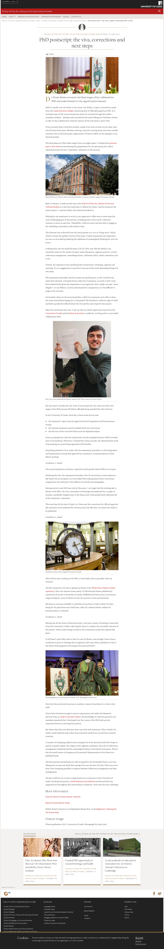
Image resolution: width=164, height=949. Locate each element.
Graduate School (49, 909)
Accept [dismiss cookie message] (139, 937)
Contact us (76, 16)
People (66, 16)
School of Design (9, 909)
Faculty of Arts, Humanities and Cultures (18, 21)
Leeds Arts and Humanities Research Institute (58, 912)
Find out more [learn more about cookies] (140, 944)
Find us (127, 915)
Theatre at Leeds (49, 920)
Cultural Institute (49, 915)
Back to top (7, 887)
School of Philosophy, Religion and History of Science (20, 931)
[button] (159, 11)
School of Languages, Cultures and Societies (18, 920)
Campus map (129, 912)
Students (87, 918)
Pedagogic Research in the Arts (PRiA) (56, 917)
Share (51, 54)
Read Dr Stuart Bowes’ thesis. (58, 802)
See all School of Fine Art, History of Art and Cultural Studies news (106, 834)
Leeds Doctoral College (63, 110)
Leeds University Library (70, 716)
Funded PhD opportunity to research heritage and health (79, 862)
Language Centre (49, 906)
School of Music (9, 926)
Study (11, 16)
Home (4, 16)
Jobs (126, 906)
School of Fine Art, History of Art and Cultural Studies (27, 11)
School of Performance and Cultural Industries (18, 929)
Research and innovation (28, 16)
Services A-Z (88, 906)
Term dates (128, 909)
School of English (9, 912)
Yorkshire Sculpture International (54, 923)
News (38, 21)
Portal (86, 915)
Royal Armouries (76, 313)
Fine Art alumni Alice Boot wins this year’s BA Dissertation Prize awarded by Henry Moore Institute (41, 865)
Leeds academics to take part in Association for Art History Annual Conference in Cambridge (120, 865)
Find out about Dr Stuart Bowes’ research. (63, 796)
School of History (9, 917)
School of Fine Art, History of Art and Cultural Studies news (72, 34)
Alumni (127, 917)
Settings (138, 941)
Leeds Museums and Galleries (82, 781)
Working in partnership (51, 16)
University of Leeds (54, 313)
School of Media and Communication (15, 923)
